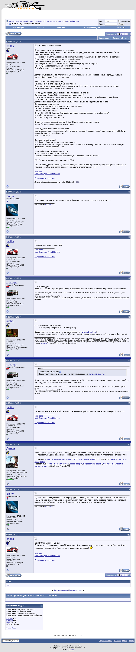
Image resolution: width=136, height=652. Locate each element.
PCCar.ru (117, 641)
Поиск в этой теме (120, 38)
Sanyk (10, 196)
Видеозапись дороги (92, 464)
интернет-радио (42, 466)
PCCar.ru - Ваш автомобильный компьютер (25, 21)
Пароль (102, 24)
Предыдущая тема (61, 590)
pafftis (10, 46)
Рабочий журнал (72, 21)
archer (10, 321)
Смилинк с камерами (113, 464)
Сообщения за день (92, 28)
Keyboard (44, 343)
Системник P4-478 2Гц (89, 459)
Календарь (61, 28)
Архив (124, 641)
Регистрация (18, 28)
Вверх (131, 641)
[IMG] (8, 622)
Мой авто (39, 171)
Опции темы (103, 38)
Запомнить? (124, 21)
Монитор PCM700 (70, 459)
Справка (40, 28)
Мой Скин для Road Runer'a (47, 174)
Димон (10, 448)
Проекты (61, 21)
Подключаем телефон (45, 178)
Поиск (120, 28)
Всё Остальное (50, 21)
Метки (8, 581)
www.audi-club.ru (88, 332)
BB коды (9, 619)
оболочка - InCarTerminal (57, 464)
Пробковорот (76, 464)
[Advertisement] (40, 14)
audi (8, 585)
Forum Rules (11, 628)
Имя (100, 21)
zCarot (71, 649)
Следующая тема (75, 590)
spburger (11, 282)
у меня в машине (53, 459)
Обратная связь (105, 641)
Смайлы (9, 620)
